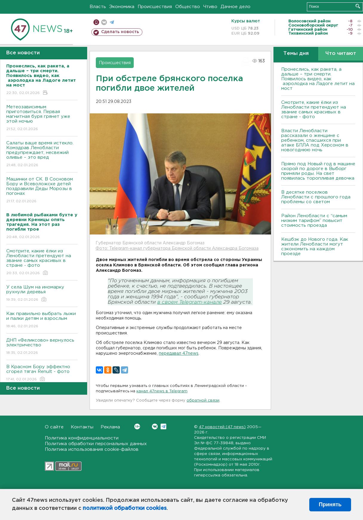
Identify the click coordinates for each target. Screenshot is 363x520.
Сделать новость (120, 32)
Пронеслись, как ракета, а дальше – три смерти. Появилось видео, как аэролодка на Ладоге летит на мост (318, 78)
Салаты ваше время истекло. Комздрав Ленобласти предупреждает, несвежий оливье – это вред (42, 154)
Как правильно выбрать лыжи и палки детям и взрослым (42, 320)
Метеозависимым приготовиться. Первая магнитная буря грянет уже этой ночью (42, 118)
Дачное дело (235, 7)
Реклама (110, 427)
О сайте (54, 427)
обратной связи (203, 400)
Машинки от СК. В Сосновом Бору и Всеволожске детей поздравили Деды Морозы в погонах (42, 190)
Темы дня (296, 53)
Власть (98, 7)
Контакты (82, 427)
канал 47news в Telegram (161, 391)
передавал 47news (179, 353)
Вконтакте (137, 426)
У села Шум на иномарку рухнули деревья (42, 293)
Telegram (163, 426)
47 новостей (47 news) (222, 427)
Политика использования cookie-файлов (92, 449)
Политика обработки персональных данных (96, 444)
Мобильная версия (96, 22)
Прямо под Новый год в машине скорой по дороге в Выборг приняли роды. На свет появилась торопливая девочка (318, 171)
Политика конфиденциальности (82, 438)
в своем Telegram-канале (189, 302)
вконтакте (104, 22)
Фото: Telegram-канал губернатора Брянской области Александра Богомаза (177, 248)
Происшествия (155, 7)
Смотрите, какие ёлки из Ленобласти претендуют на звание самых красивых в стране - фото (42, 262)
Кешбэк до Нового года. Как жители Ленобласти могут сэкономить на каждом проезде (314, 246)
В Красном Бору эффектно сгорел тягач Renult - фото (42, 373)
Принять (330, 504)
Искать (358, 6)
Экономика (121, 7)
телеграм (112, 22)
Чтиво (210, 7)
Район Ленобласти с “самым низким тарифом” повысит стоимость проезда (314, 220)
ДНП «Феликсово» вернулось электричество (42, 346)
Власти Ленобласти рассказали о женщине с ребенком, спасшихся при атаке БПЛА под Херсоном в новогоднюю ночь (314, 140)
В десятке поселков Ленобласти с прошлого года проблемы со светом (315, 197)
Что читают (340, 53)
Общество (187, 7)
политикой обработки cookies (125, 508)
